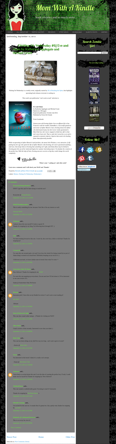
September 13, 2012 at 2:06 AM (22, 379)
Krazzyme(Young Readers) (22, 185)
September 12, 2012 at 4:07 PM (22, 262)
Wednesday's (38, 174)
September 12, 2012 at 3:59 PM (22, 244)
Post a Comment (16, 427)
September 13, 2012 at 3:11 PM (22, 410)
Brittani (15, 292)
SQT (14, 236)
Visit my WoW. (17, 211)
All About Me (22, 32)
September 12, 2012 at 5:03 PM (22, 306)
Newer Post (11, 437)
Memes (104, 32)
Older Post (70, 437)
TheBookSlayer (18, 386)
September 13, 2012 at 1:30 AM (22, 365)
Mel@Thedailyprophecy (21, 204)
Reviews (51, 32)
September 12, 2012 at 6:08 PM (22, 331)
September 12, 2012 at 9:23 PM (22, 348)
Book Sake (16, 338)
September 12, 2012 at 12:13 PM (23, 198)
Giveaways (77, 32)
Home (10, 32)
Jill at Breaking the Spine (55, 90)
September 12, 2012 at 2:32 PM (22, 214)
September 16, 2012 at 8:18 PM (22, 423)
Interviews (63, 32)
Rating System (38, 32)
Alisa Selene (17, 326)
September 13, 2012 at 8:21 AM (22, 396)
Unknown (16, 221)
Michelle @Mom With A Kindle (25, 171)
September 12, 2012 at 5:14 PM (22, 319)
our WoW (18, 408)
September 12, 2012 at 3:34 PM (22, 229)
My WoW (16, 299)
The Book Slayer (33, 393)
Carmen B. (16, 250)
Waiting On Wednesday (26, 174)
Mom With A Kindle (65, 7)
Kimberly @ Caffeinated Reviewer (24, 417)
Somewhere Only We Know (22, 269)
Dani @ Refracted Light (21, 313)
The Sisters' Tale (25, 362)
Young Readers (26, 195)
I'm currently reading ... (97, 63)
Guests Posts (91, 32)
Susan (15, 355)
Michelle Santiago (19, 403)
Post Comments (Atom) (22, 441)
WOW (41, 272)
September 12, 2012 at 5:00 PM (22, 285)
